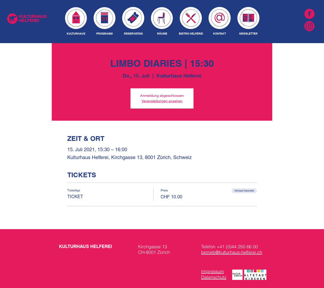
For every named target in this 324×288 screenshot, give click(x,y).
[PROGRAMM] (104, 33)
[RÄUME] (162, 33)
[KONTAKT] (219, 33)
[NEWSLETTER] (248, 33)
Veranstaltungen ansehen (162, 101)
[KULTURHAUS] (76, 33)
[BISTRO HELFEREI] (191, 33)
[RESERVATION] (133, 33)
